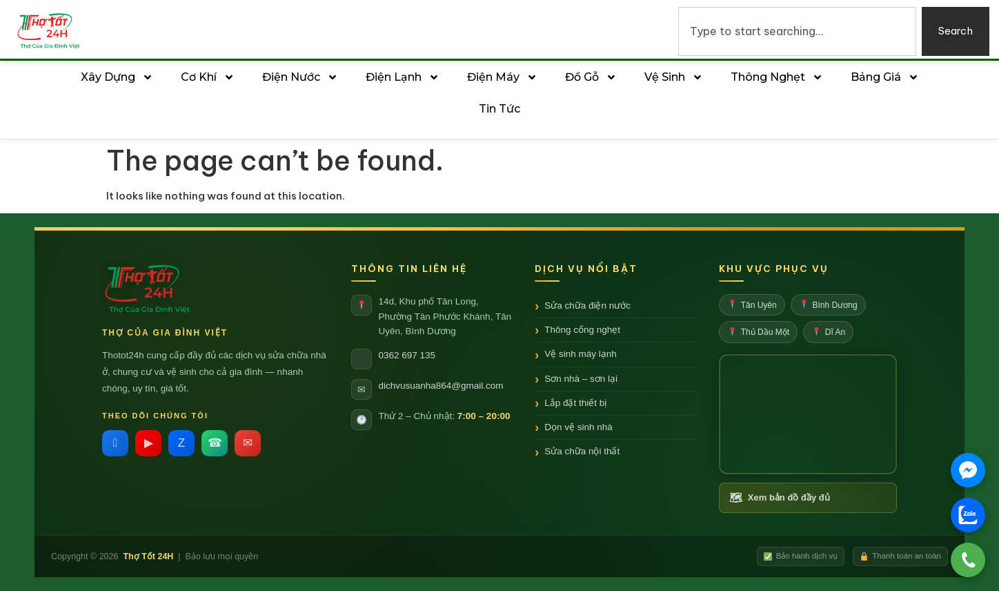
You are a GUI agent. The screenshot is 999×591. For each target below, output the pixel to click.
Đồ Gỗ (591, 77)
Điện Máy (502, 77)
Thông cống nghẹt (582, 329)
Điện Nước (300, 77)
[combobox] (797, 31)
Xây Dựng (117, 77)
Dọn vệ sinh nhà (578, 427)
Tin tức (499, 108)
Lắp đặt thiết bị (575, 403)
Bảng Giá (885, 77)
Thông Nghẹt (777, 77)
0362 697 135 (407, 355)
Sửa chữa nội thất (582, 451)
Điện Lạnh (402, 77)
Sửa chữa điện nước (587, 305)
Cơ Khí (208, 77)
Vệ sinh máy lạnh (580, 354)
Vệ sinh (673, 77)
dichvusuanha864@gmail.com (441, 385)
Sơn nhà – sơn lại (580, 379)
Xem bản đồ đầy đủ (779, 498)
